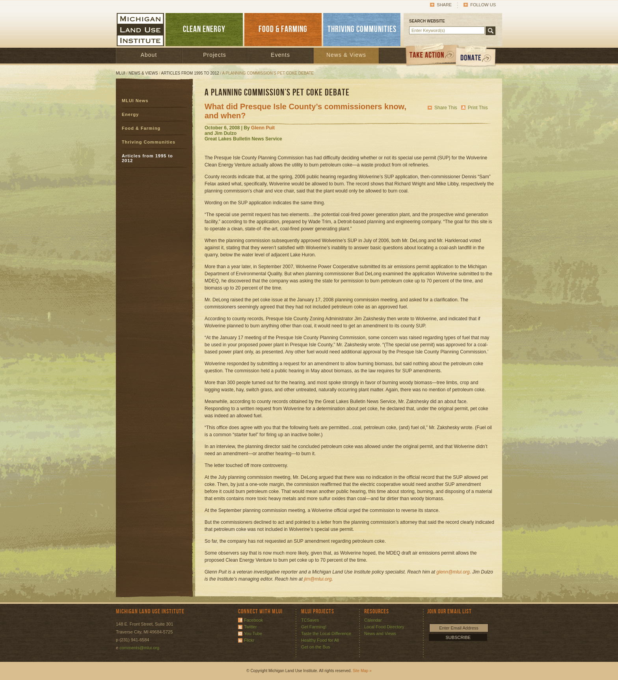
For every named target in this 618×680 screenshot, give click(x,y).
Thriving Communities (148, 142)
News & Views (346, 55)
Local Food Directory (384, 626)
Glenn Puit (263, 128)
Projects (214, 55)
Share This (445, 107)
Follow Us (483, 4)
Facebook (253, 620)
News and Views (380, 633)
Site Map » (362, 671)
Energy (130, 114)
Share (444, 4)
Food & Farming (141, 128)
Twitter (250, 626)
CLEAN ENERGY (204, 29)
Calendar (373, 620)
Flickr (249, 640)
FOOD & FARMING (283, 29)
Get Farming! (313, 626)
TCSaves (310, 620)
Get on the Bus (315, 647)
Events (280, 55)
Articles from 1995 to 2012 (190, 73)
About (149, 55)
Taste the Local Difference (326, 633)
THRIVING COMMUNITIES (362, 29)
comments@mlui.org (139, 647)
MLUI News (135, 100)
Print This (478, 107)
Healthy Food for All (320, 640)
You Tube (253, 633)
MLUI (120, 73)
